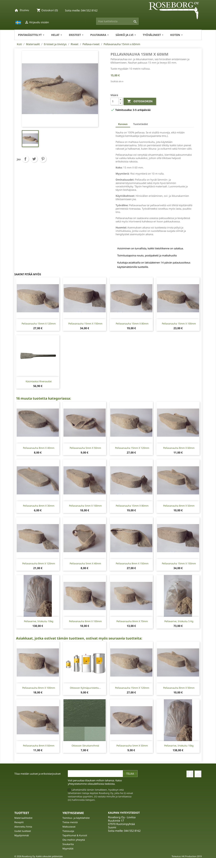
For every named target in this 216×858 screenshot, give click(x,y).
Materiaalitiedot (23, 817)
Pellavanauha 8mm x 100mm (85, 621)
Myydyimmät (21, 835)
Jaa (25, 158)
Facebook (189, 774)
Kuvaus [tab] (123, 124)
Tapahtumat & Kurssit (74, 835)
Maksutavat (68, 826)
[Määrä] (115, 101)
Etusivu (24, 10)
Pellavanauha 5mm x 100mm (85, 505)
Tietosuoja (68, 831)
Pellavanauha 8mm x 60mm (179, 447)
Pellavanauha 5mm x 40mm (85, 563)
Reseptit (19, 822)
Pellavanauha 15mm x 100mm (179, 323)
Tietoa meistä (70, 822)
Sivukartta (68, 844)
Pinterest (42, 158)
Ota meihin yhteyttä (73, 839)
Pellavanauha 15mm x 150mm (85, 323)
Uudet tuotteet (22, 831)
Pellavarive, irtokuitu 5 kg (178, 621)
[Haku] (117, 21)
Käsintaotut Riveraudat (39, 381)
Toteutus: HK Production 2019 (187, 856)
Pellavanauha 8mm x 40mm (38, 447)
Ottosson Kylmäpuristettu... (85, 687)
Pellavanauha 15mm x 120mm (39, 323)
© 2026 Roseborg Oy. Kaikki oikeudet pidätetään (38, 856)
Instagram (198, 774)
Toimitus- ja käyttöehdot (76, 817)
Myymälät (67, 848)
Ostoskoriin (140, 101)
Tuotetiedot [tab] (140, 124)
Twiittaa (34, 158)
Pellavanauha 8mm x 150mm (132, 563)
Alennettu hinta (23, 826)
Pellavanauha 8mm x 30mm (38, 505)
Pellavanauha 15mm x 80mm (132, 323)
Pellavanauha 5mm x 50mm (85, 447)
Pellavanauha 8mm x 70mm (132, 621)
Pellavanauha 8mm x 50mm (179, 505)
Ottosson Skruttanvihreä (85, 745)
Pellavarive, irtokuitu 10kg (38, 621)
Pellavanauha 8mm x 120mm (38, 563)
